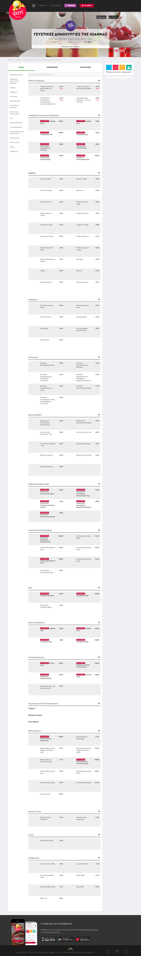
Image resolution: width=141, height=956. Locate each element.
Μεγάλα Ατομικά (35, 715)
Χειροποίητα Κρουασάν (14, 106)
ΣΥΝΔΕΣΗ (86, 5)
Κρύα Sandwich (15, 101)
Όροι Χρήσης (79, 952)
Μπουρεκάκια (14, 138)
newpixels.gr (68, 952)
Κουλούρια (13, 96)
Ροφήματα (13, 92)
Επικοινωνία (90, 952)
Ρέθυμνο (18, 60)
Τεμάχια (31, 708)
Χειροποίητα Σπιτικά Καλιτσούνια (17, 132)
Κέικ (11, 118)
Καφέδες (13, 88)
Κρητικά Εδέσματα (16, 123)
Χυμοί (12, 147)
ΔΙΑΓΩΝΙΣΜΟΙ (56, 5)
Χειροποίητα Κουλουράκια (14, 113)
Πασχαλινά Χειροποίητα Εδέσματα (14, 81)
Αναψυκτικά (14, 151)
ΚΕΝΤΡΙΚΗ (43, 5)
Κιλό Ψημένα (33, 722)
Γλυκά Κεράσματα (16, 127)
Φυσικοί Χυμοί (15, 142)
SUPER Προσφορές (16, 75)
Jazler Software (49, 952)
